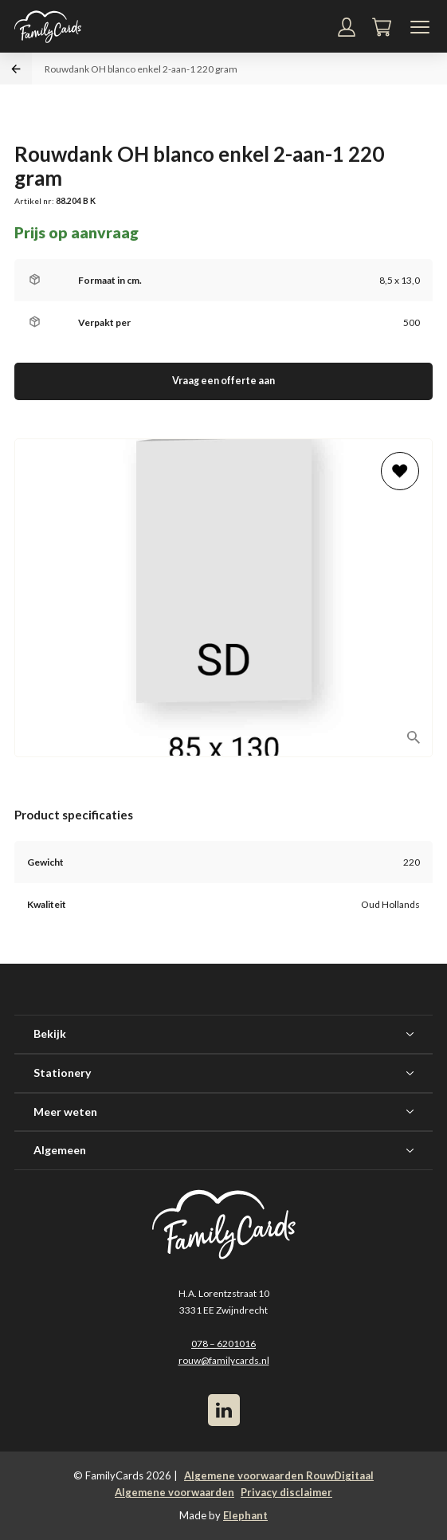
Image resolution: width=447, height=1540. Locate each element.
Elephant (245, 1515)
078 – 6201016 (223, 1343)
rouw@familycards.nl (223, 1360)
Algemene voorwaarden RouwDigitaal (279, 1475)
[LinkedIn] (224, 1410)
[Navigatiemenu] (420, 27)
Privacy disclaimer (286, 1492)
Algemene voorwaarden (174, 1492)
